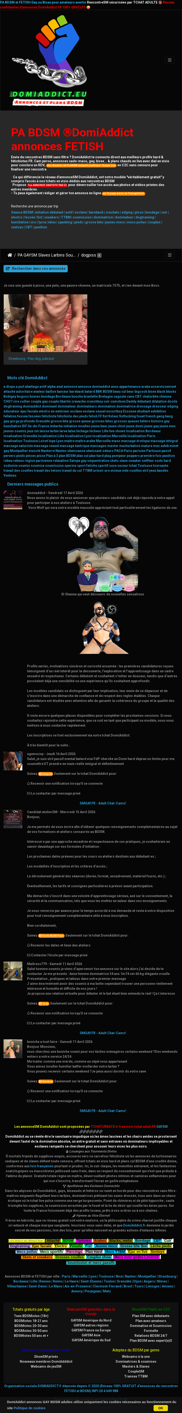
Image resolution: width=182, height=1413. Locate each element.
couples (154, 222)
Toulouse (145, 465)
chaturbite (150, 396)
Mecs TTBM (115, 1251)
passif (166, 451)
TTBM (66, 217)
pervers (10, 456)
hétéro (145, 421)
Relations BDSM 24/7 (151, 1336)
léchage (82, 431)
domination (107, 406)
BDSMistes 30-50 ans (31, 1331)
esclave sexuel (94, 411)
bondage (152, 212)
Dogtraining (20, 1245)
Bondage (142, 1240)
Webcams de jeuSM (46, 1366)
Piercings (74, 1251)
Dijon (137, 1281)
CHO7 (8, 401)
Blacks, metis (120, 1240)
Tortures (84, 1240)
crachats (112, 212)
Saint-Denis (38, 1286)
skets (114, 461)
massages (98, 446)
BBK (99, 391)
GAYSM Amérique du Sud (91, 1340)
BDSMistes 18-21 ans (31, 1321)
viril (145, 470)
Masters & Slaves (136, 1366)
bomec (35, 396)
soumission (82, 217)
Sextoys (157, 1251)
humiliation (20, 222)
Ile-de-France (38, 426)
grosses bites (102, 421)
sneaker (134, 461)
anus (115, 386)
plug (107, 456)
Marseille (103, 441)
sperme (70, 465)
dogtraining (144, 217)
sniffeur (148, 461)
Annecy (77, 1291)
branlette (91, 396)
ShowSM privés (46, 1356)
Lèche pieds (160, 1245)
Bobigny (10, 396)
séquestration (98, 461)
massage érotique (135, 441)
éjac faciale (29, 411)
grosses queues (126, 421)
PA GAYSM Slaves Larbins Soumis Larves (47, 255)
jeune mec (168, 426)
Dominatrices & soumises (136, 1361)
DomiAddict (10, 255)
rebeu (8, 461)
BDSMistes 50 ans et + (31, 1336)
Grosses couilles (69, 1256)
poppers (133, 456)
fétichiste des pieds (72, 416)
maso (115, 441)
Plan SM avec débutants (151, 1316)
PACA (118, 451)
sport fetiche (87, 465)
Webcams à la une (136, 1356)
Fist (88, 1245)
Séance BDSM (22, 212)
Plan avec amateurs (150, 1321)
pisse (139, 212)
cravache (78, 401)
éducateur (12, 411)
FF (100, 416)
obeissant (94, 451)
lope (52, 441)
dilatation (159, 401)
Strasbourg (167, 1276)
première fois (151, 456)
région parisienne (38, 461)
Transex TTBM (136, 1376)
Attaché (53, 1240)
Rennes (45, 1281)
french (151, 416)
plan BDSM (67, 456)
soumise (37, 465)
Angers (149, 1281)
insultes (84, 426)
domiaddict (32, 406)
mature (146, 446)
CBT (28, 227)
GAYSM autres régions (91, 1325)
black (161, 391)
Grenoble (43, 421)
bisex (152, 391)
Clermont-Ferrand (107, 1286)
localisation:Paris (141, 436)
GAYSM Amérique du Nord (91, 1320)
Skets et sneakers (37, 1256)
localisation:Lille (51, 436)
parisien (139, 451)
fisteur (113, 416)
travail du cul (72, 470)
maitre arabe (85, 441)
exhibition (158, 411)
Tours (139, 1286)
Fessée (76, 1245)
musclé (34, 451)
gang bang (164, 416)
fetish (93, 416)
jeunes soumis (15, 431)
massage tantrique (74, 446)
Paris (128, 451)
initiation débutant (49, 212)
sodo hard (163, 461)
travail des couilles (18, 470)
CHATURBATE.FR (113, 1399)
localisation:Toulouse (21, 441)
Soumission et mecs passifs (91, 1262)
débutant (144, 401)
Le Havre (72, 1281)
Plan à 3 (52, 456)
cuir (164, 212)
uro (33, 222)
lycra (42, 222)
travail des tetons (47, 470)
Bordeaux (63, 396)
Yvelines (10, 475)
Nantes (61, 451)
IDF (24, 426)
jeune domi (134, 426)
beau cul (119, 391)
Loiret (43, 441)
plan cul (82, 456)
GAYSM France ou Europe (91, 1330)
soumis (24, 465)
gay (6, 421)
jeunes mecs (115, 222)
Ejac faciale (41, 1245)
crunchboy (95, 401)
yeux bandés (158, 470)
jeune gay (151, 426)
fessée (29, 217)
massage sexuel (46, 446)
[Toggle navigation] (169, 60)
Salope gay (78, 461)
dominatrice (103, 217)
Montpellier (19, 451)
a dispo (9, 386)
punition (40, 227)
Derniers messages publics (32, 484)
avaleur (39, 391)
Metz (107, 1291)
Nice (119, 1276)
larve (63, 431)
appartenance (130, 386)
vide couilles (132, 470)
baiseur (63, 391)
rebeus (18, 461)
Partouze (153, 451)
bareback (96, 212)
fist (39, 217)
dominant (49, 406)
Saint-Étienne (91, 1281)
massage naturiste (18, 446)
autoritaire (24, 391)
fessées (34, 416)
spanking (65, 222)
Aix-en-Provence (77, 1286)
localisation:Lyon (78, 436)
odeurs (108, 451)
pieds (78, 222)
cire (16, 401)
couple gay (39, 401)
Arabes (100, 1240)
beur (130, 391)
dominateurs (87, 406)
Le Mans (55, 1286)
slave (123, 461)
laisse (44, 431)
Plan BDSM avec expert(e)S (151, 1340)
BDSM (107, 391)
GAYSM (162, 1126)
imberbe (56, 426)
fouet (141, 416)
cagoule (120, 396)
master (113, 446)
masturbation (129, 446)
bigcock (141, 391)
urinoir (98, 470)
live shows (117, 431)
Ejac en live (137, 1251)
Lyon (59, 441)
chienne (165, 396)
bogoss (23, 396)
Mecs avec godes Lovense (136, 1256)
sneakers (51, 217)
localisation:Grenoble (20, 436)
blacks (171, 391)
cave (130, 396)
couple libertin (59, 401)
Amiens (168, 1286)
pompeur (119, 456)
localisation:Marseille (109, 436)
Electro (61, 1245)
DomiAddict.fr (134, 1225)
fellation (10, 416)
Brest (128, 1286)
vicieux (116, 470)
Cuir (167, 1240)
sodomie (11, 465)
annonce (70, 386)
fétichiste (49, 416)
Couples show (99, 1256)
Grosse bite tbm (133, 1245)
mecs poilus (136, 222)
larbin (54, 431)
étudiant (143, 411)
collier (25, 401)
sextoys (17, 227)
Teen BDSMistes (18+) (31, 1316)
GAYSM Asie (91, 1335)
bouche (77, 396)
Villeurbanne (17, 1286)
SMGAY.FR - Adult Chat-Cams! (103, 803)
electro (16, 217)
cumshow (118, 401)
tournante (160, 465)
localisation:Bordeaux (143, 431)
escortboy (114, 411)
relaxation (61, 461)
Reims (58, 1281)
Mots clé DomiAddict (27, 378)
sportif (103, 465)
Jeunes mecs (106, 1245)
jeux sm (33, 431)
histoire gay (160, 421)
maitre (69, 441)
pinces (31, 456)
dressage (143, 406)
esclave (81, 212)
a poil (20, 386)
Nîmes (162, 1281)
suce (113, 465)
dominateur (124, 217)
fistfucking (127, 416)
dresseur (159, 406)
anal (59, 386)
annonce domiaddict (94, 386)
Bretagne (106, 396)
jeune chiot (116, 426)
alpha (51, 386)
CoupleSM (136, 1371)
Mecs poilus (27, 1251)
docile (172, 401)
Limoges (153, 1286)
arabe (145, 386)
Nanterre (48, 451)
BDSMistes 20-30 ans (31, 1326)
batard (90, 391)
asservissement (163, 386)
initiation (70, 426)
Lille (105, 431)
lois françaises (42, 1166)
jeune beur (99, 426)
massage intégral (164, 441)
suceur (122, 465)
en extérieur (60, 411)
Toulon (109, 1281)
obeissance (76, 451)
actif (69, 212)
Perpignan (93, 1291)
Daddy (131, 401)
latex (52, 222)
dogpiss (88, 255)
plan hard (96, 456)
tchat (133, 465)
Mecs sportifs (51, 1251)
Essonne (129, 411)
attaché (9, 391)
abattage (32, 386)
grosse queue (80, 421)
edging (127, 212)
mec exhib (161, 446)
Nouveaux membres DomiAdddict (46, 1361)
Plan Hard (94, 1251)
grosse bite (94, 222)
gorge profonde (22, 421)
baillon (51, 391)
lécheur (95, 431)
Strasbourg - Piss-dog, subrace (31, 358)
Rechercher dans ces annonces (35, 268)
